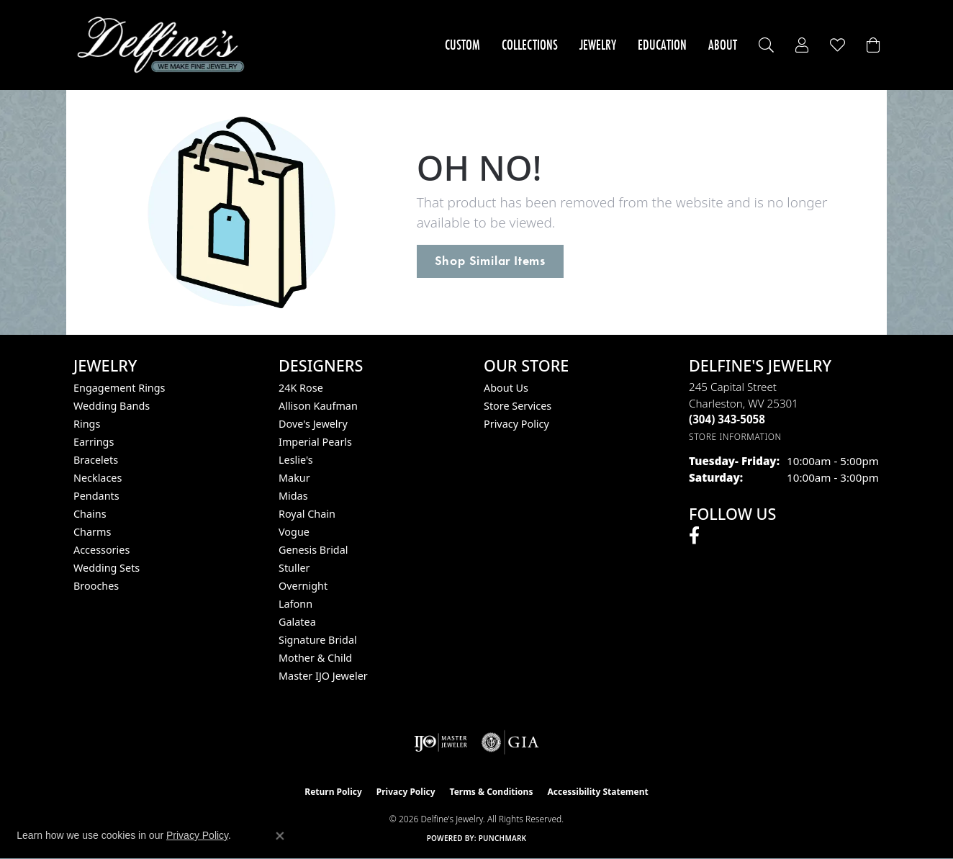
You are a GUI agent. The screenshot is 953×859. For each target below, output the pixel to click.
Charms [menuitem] (92, 532)
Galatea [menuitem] (297, 622)
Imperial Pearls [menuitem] (315, 442)
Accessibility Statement (597, 792)
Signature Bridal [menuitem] (318, 640)
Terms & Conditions (491, 792)
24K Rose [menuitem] (301, 388)
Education (662, 44)
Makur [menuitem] (294, 478)
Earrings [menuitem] (93, 442)
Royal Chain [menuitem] (307, 514)
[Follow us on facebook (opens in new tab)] (694, 535)
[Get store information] (735, 437)
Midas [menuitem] (293, 496)
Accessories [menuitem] (101, 550)
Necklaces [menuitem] (97, 478)
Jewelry (597, 44)
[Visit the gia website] (510, 742)
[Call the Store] (727, 419)
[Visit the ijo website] (441, 742)
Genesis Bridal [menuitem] (313, 550)
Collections (530, 44)
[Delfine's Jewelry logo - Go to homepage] (164, 45)
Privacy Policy (516, 424)
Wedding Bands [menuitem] (111, 406)
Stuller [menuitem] (294, 568)
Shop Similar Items (490, 260)
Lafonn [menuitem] (295, 604)
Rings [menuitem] (86, 424)
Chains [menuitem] (90, 514)
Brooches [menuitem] (96, 586)
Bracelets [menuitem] (95, 460)
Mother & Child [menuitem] (315, 658)
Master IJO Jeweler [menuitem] (323, 676)
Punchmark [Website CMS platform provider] (503, 838)
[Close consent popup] (280, 836)
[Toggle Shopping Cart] (873, 45)
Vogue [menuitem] (294, 532)
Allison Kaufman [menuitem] (318, 406)
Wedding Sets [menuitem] (106, 568)
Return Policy (333, 792)
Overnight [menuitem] (303, 586)
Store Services (517, 406)
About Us (506, 388)
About (722, 44)
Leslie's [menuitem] (296, 460)
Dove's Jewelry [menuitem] (313, 424)
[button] (766, 45)
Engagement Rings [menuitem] (119, 388)
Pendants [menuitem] (96, 496)
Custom (462, 44)
